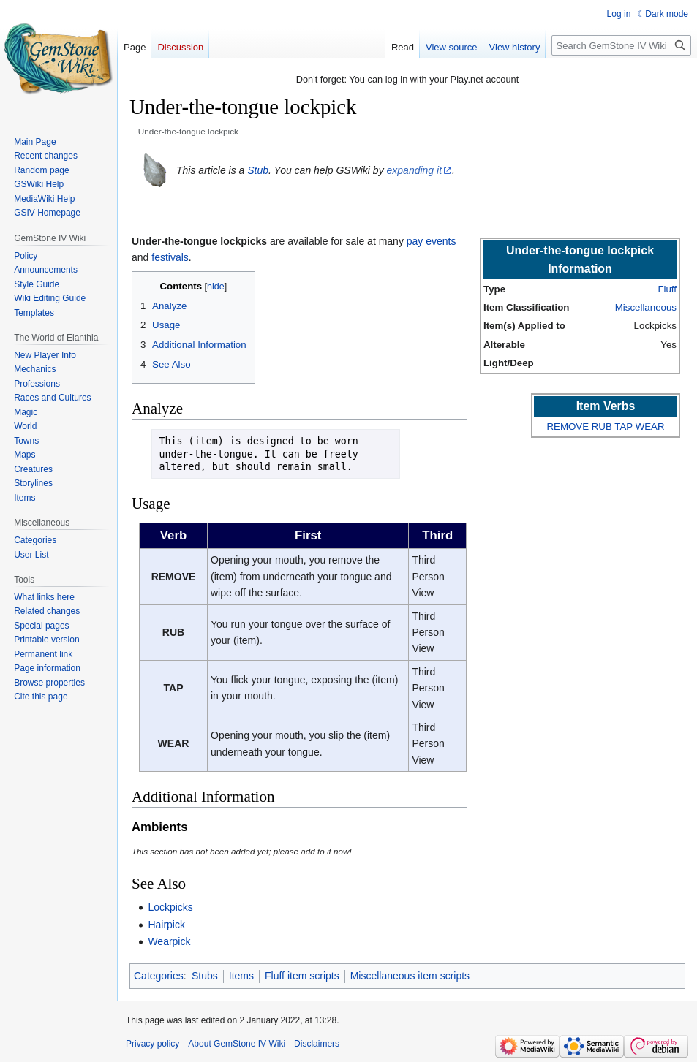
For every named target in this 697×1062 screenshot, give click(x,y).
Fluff (667, 289)
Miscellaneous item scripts (410, 976)
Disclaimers (316, 1044)
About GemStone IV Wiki (236, 1044)
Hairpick (166, 924)
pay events (431, 241)
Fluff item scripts (302, 976)
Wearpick (169, 941)
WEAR (650, 426)
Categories (159, 976)
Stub (257, 170)
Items (241, 976)
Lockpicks (170, 907)
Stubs (205, 976)
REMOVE (567, 426)
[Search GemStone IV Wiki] (621, 45)
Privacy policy (152, 1044)
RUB (602, 426)
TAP (623, 426)
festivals (170, 257)
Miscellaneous (646, 307)
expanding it (414, 170)
